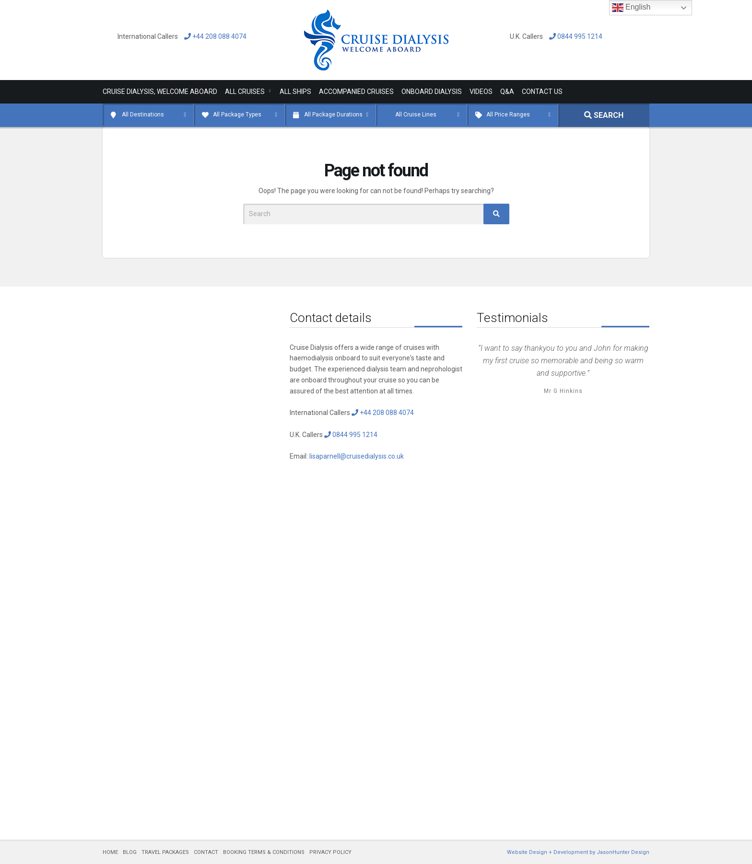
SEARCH (603, 115)
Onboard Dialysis (431, 91)
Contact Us (542, 91)
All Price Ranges (508, 114)
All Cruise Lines (415, 114)
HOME (110, 852)
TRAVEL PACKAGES (165, 852)
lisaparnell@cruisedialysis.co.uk (356, 456)
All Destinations (143, 114)
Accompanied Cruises (356, 91)
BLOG (130, 852)
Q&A (507, 91)
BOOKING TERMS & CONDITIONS (264, 852)
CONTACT (206, 852)
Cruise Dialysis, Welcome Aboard (160, 91)
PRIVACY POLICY (330, 852)
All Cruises (245, 91)
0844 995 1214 (573, 36)
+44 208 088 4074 (213, 36)
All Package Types (237, 114)
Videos (481, 91)
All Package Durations (333, 114)
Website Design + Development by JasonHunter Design (578, 852)
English (631, 7)
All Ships (295, 91)
